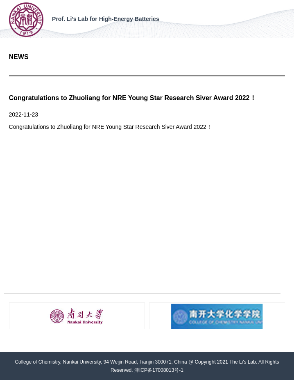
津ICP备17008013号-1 (158, 370)
